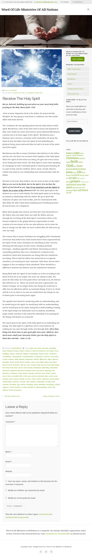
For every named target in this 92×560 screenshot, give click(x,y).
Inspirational (16, 348)
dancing (22, 359)
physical (41, 376)
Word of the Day (73, 94)
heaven (43, 365)
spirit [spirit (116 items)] (69, 187)
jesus (34, 370)
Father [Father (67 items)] (80, 162)
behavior (10, 351)
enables (27, 362)
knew (42, 370)
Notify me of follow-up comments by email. (26, 490)
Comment (10, 422)
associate (45, 348)
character (19, 354)
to (21, 387)
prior (11, 379)
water (49, 387)
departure (29, 359)
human (30, 368)
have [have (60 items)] (75, 166)
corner (5, 359)
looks (20, 373)
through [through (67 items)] (69, 190)
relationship (7, 382)
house (20, 368)
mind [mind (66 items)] (86, 175)
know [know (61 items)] (75, 172)
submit (57, 384)
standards (42, 384)
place (46, 376)
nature (53, 373)
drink (17, 362)
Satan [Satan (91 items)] (79, 184)
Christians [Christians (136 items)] (72, 158)
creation (11, 359)
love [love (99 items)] (77, 175)
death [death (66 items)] (68, 162)
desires (36, 359)
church (41, 354)
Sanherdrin (41, 382)
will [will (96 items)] (79, 190)
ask (35, 348)
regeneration (54, 379)
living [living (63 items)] (68, 175)
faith (41, 362)
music (48, 373)
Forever (9, 365)
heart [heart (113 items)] (80, 165)
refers (34, 379)
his (4, 368)
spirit (36, 384)
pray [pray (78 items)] (68, 181)
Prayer (70, 84)
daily (16, 359)
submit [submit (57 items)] (81, 188)
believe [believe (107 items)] (70, 153)
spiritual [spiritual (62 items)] (75, 188)
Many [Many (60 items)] (82, 175)
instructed (21, 370)
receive (28, 379)
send (53, 382)
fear (50, 362)
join (38, 370)
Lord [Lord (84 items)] (73, 175)
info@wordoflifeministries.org (46, 2)
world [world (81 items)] (68, 192)
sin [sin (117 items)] (84, 184)
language (48, 370)
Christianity (34, 354)
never (5, 376)
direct (50, 359)
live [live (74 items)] (83, 172)
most (43, 373)
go (25, 365)
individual (37, 368)
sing (18, 384)
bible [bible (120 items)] (77, 153)
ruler (27, 382)
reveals (22, 382)
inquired (13, 370)
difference (43, 359)
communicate (16, 356)
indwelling (45, 368)
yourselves (18, 390)
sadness (33, 382)
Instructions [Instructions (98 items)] (79, 168)
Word (11, 390)
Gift (21, 365)
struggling (50, 384)
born (56, 351)
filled (55, 362)
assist (39, 348)
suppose (6, 387)
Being (16, 351)
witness (5, 390)
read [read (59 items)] (82, 182)
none (9, 376)
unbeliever (31, 387)
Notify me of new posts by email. (22, 498)
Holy (7, 368)
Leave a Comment (11, 90)
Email (8, 461)
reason (16, 379)
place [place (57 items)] (79, 178)
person (34, 376)
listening (6, 373)
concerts (46, 356)
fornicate (16, 365)
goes (28, 365)
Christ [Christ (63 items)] (74, 155)
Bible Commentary (74, 69)
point (51, 376)
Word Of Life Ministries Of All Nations (29, 9)
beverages (50, 351)
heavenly (50, 365)
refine (39, 379)
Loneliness (13, 373)
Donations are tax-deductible (58, 534)
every (37, 362)
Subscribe (74, 131)
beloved (35, 351)
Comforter (52, 354)
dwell (22, 362)
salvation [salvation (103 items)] (71, 184)
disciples (6, 362)
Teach (12, 387)
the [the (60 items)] (84, 188)
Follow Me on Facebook (77, 141)
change (12, 354)
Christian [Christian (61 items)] (79, 155)
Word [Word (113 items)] (85, 190)
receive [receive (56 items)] (86, 182)
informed (6, 370)
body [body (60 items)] (82, 153)
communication (28, 356)
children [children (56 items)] (68, 155)
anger (31, 348)
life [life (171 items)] (79, 172)
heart (38, 365)
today (25, 387)
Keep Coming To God (51, 396)
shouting (13, 384)
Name (8, 452)
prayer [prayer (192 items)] (75, 181)
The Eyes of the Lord (12, 396)
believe (22, 351)
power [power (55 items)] (83, 178)
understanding (41, 387)
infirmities (54, 368)
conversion (54, 356)
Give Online (77, 59)
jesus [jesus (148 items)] (69, 172)
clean (46, 354)
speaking (29, 384)
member (38, 373)
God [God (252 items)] (69, 165)
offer (20, 376)
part (29, 376)
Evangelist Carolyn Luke (35, 93)
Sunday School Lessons (75, 89)
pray (55, 376)
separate (6, 384)
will (53, 387)
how (25, 368)
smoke (23, 384)
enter (32, 362)
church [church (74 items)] (82, 158)
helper (57, 365)
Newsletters (72, 79)
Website (8, 471)
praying (5, 379)
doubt (12, 362)
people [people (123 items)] (73, 177)
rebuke (22, 379)
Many (25, 373)
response (15, 382)
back (4, 351)
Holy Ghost (14, 368)
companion (38, 356)
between (42, 351)
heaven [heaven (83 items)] (69, 169)
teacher (17, 387)
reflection (45, 379)
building (6, 354)
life (53, 370)
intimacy (28, 370)
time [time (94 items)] (74, 190)
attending (52, 348)
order (25, 376)
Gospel (33, 365)
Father (46, 362)
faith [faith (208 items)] (74, 161)
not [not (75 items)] (67, 178)
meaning (31, 373)
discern (55, 359)
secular (48, 382)
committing (7, 356)
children (26, 354)
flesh (4, 365)
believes (28, 351)
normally (15, 376)
